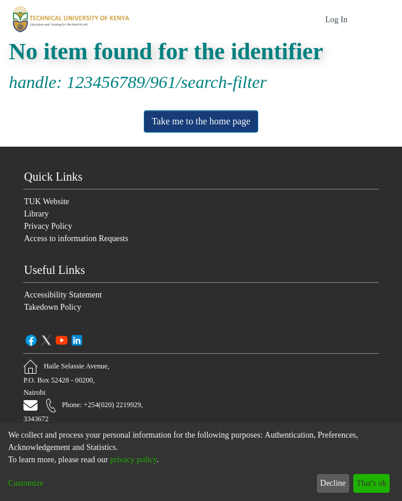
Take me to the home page (201, 121)
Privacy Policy (48, 225)
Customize (28, 483)
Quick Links (55, 176)
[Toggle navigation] (376, 19)
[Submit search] (299, 19)
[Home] (69, 19)
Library (36, 213)
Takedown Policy (55, 306)
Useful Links (58, 269)
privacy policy (153, 459)
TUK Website (48, 201)
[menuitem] (315, 19)
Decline (326, 483)
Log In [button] (337, 19)
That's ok (368, 483)
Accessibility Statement (67, 294)
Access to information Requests (84, 237)
